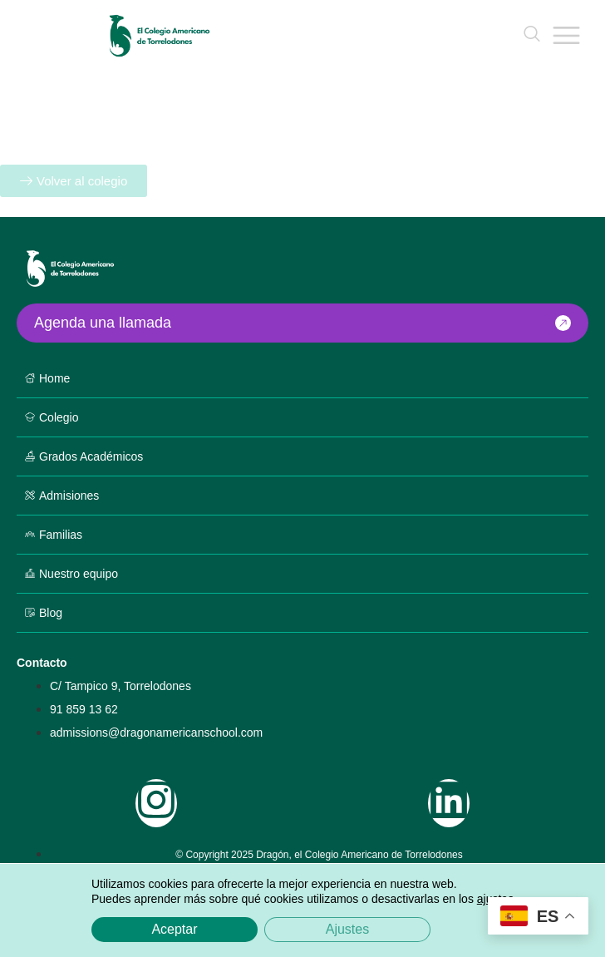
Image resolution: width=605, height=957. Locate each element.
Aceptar (174, 929)
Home (54, 378)
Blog (50, 612)
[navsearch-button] (531, 35)
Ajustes (347, 929)
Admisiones (69, 495)
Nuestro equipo (78, 573)
